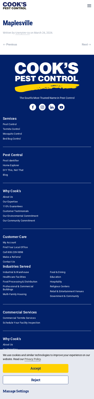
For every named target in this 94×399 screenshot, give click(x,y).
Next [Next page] (86, 44)
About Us (8, 196)
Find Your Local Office (15, 247)
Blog (5, 174)
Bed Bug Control (12, 138)
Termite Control (11, 129)
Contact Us (9, 261)
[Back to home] (15, 5)
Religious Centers (60, 286)
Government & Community (64, 296)
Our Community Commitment (19, 220)
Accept (35, 368)
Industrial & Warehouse (16, 272)
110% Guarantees (13, 206)
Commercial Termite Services (19, 318)
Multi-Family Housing (14, 294)
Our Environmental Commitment (20, 215)
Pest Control (10, 124)
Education (55, 276)
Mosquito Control (12, 133)
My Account (9, 242)
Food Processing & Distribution (20, 281)
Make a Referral (12, 256)
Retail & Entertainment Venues (67, 291)
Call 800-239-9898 (13, 252)
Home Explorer (11, 165)
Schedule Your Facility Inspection (21, 322)
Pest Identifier (11, 160)
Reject (35, 380)
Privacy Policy (32, 359)
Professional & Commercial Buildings (18, 288)
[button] (89, 5)
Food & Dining (57, 272)
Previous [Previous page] (10, 44)
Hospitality (56, 281)
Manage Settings (16, 391)
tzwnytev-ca (22, 32)
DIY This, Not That (13, 170)
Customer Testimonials (16, 211)
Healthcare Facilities (14, 276)
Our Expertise (10, 201)
